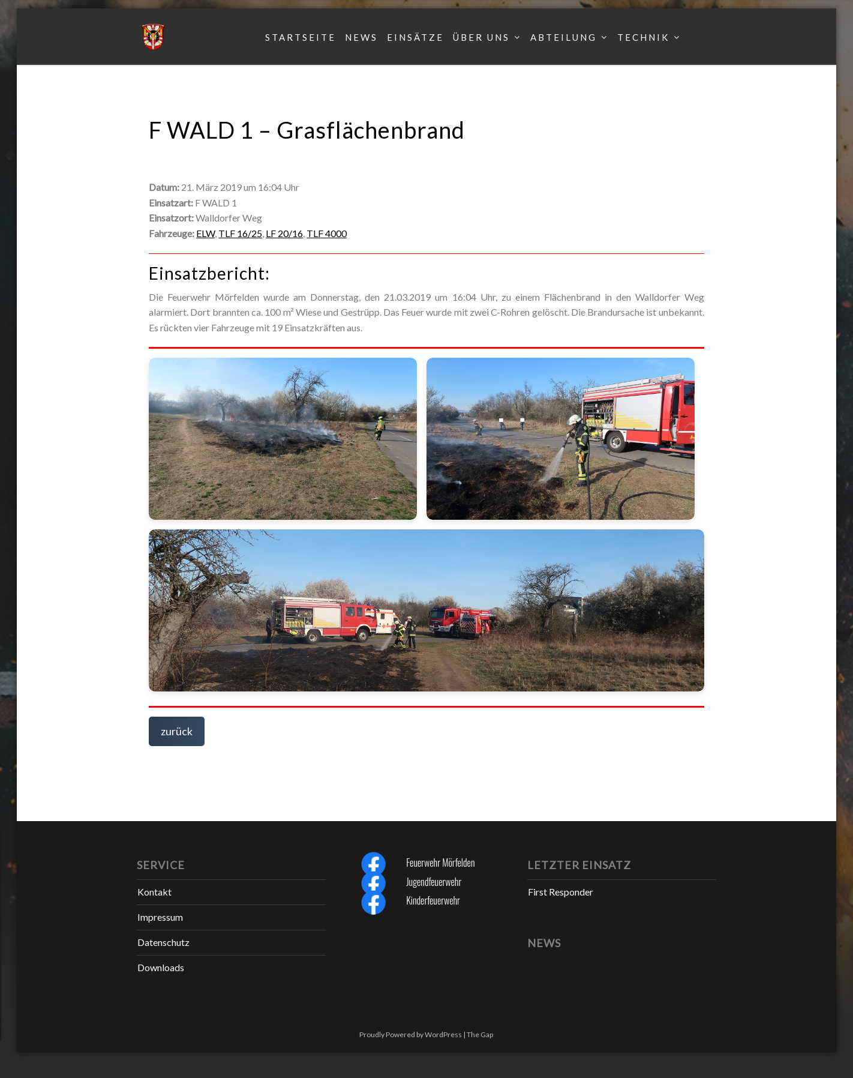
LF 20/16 (284, 233)
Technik (643, 37)
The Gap (480, 1034)
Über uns (481, 37)
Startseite (300, 37)
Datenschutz (163, 942)
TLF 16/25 (240, 233)
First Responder (560, 891)
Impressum (160, 917)
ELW (205, 233)
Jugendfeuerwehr (433, 882)
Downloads (160, 967)
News (361, 37)
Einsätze (415, 37)
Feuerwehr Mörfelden (440, 862)
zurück (177, 731)
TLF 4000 (327, 233)
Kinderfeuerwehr (433, 900)
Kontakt (154, 891)
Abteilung (563, 37)
